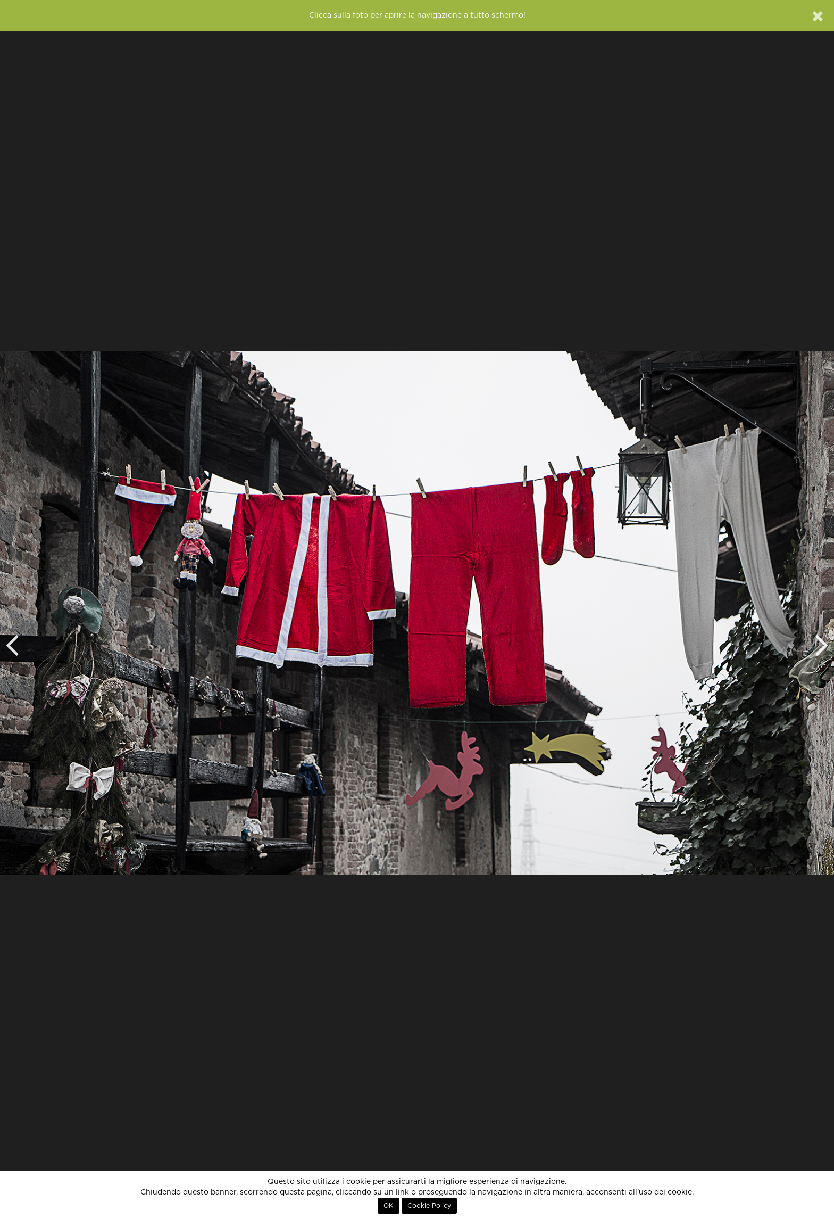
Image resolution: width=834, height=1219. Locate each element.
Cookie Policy (429, 1205)
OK (388, 1205)
